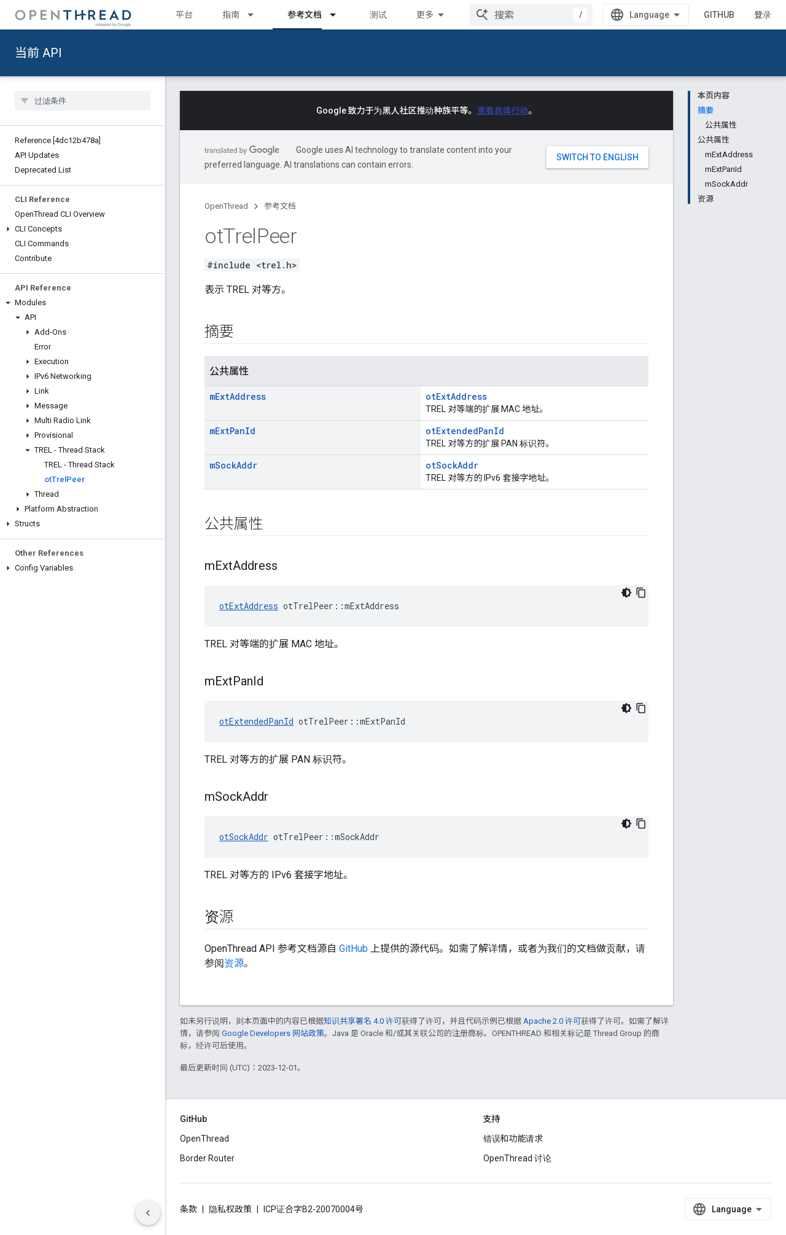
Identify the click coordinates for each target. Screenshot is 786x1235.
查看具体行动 (503, 110)
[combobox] (531, 15)
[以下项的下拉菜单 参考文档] (338, 14)
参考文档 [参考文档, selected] (304, 15)
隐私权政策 (230, 1209)
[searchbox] (82, 101)
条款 (188, 1209)
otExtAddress (456, 396)
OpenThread (226, 206)
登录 (762, 15)
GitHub (719, 15)
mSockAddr (233, 465)
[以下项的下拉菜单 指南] (256, 14)
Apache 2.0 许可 (552, 1021)
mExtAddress (237, 396)
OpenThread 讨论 (517, 1158)
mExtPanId (232, 431)
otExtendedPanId (465, 431)
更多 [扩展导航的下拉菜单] (425, 15)
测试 (378, 15)
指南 (230, 15)
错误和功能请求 (513, 1138)
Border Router (207, 1158)
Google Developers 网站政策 (273, 1033)
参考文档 (280, 206)
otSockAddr (452, 465)
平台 (184, 15)
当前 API (38, 52)
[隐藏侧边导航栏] (148, 1213)
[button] (82, 229)
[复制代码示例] (641, 592)
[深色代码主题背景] (626, 592)
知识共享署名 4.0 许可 (363, 1021)
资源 (234, 963)
